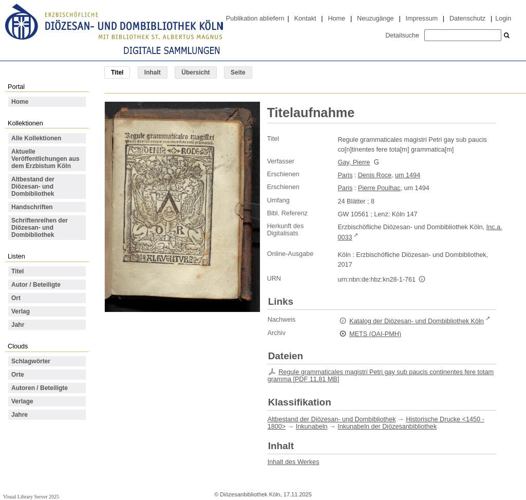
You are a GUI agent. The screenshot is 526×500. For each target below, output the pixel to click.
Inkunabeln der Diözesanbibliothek (387, 426)
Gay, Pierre (353, 162)
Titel (17, 271)
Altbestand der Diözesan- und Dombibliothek (32, 186)
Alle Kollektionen (36, 138)
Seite (238, 72)
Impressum (422, 18)
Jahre (19, 414)
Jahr (17, 324)
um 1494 (407, 175)
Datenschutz (467, 18)
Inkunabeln (312, 426)
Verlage (22, 401)
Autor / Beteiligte (36, 284)
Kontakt (305, 18)
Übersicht (195, 72)
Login (503, 18)
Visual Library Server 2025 (31, 496)
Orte (17, 374)
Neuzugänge (375, 18)
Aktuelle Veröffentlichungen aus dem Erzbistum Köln (45, 159)
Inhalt (152, 72)
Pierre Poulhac (379, 188)
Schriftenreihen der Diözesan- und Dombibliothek (39, 227)
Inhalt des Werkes (294, 462)
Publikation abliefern (255, 18)
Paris (344, 175)
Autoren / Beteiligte (39, 388)
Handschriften (32, 207)
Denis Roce (374, 175)
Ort (16, 298)
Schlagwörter (30, 361)
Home (336, 18)
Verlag (20, 311)
